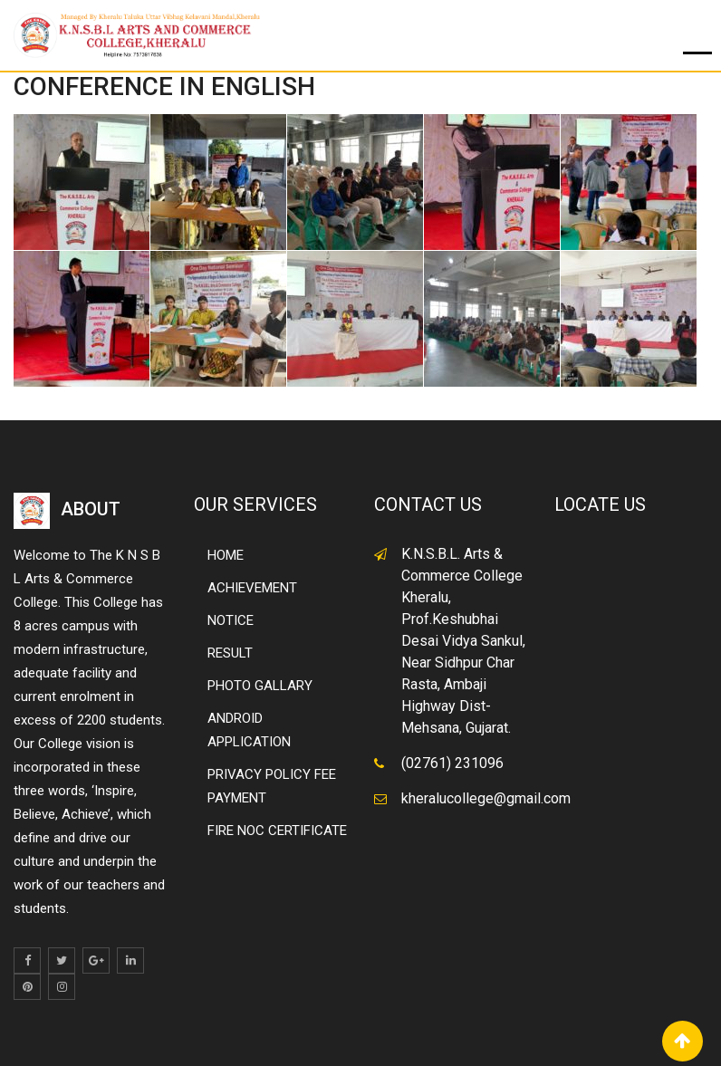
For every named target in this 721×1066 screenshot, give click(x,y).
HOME (225, 555)
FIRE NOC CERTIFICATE (277, 830)
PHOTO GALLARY (259, 685)
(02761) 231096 (452, 763)
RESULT (230, 653)
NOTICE (230, 620)
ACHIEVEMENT (252, 588)
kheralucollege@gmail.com (486, 798)
